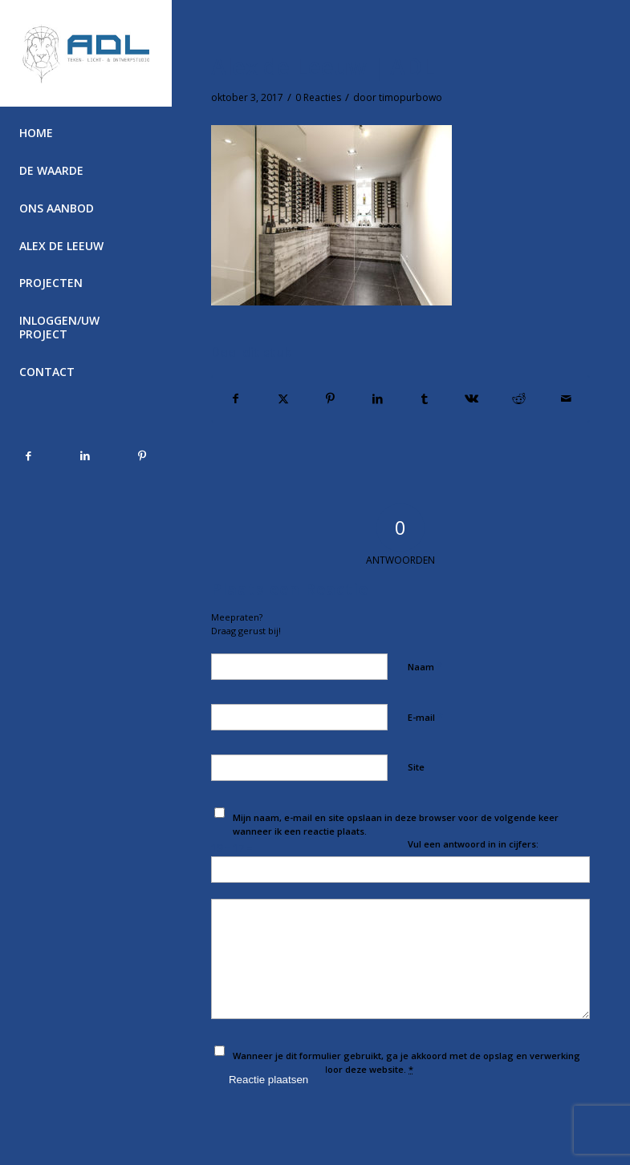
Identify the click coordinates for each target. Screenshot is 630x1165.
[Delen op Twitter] (283, 398)
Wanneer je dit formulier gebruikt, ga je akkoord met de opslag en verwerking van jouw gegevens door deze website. (406, 1062)
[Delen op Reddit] (518, 398)
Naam (425, 666)
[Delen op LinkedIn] (377, 398)
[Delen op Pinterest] (330, 398)
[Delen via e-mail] (566, 398)
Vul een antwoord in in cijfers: (473, 844)
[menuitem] (85, 133)
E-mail (425, 717)
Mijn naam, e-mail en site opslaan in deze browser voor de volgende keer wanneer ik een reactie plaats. (396, 824)
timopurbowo (410, 97)
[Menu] (85, 410)
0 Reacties (318, 97)
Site (416, 767)
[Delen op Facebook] (235, 398)
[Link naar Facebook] (28, 455)
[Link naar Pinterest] (141, 455)
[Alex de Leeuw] (86, 53)
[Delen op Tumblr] (424, 398)
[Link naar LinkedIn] (85, 455)
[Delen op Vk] (472, 398)
